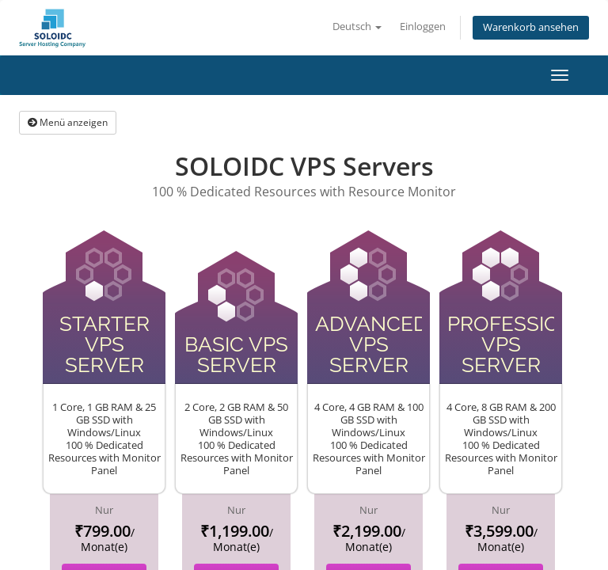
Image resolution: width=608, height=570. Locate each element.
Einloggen (423, 26)
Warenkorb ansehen (531, 27)
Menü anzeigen (68, 122)
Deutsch (357, 26)
